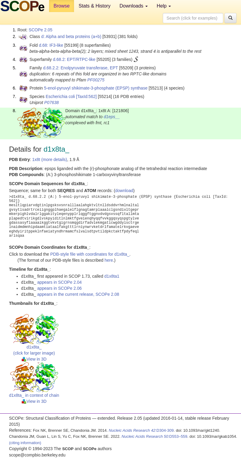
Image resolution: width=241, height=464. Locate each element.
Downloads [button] (133, 5)
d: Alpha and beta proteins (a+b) (71, 36)
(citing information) (25, 442)
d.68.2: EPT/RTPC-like (74, 59)
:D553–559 (154, 436)
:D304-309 (141, 430)
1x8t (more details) (49, 159)
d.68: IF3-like (51, 45)
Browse (62, 5)
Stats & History (94, 5)
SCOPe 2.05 (40, 29)
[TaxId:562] (86, 96)
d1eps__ (112, 116)
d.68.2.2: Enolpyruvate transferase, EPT (80, 67)
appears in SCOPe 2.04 (59, 282)
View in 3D (34, 359)
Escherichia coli (60, 96)
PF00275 (95, 79)
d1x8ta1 (111, 276)
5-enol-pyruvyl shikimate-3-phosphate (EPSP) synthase (95, 88)
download (124, 190)
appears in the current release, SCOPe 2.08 (78, 294)
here (108, 260)
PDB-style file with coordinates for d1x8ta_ (89, 254)
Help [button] (164, 5)
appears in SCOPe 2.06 (59, 288)
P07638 (51, 102)
